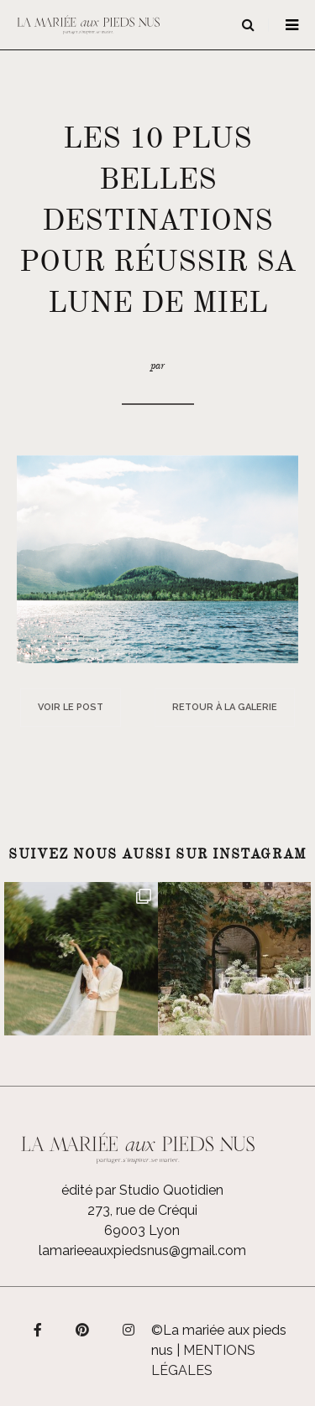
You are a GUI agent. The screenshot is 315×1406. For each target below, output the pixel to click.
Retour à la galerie (224, 707)
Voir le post (70, 707)
